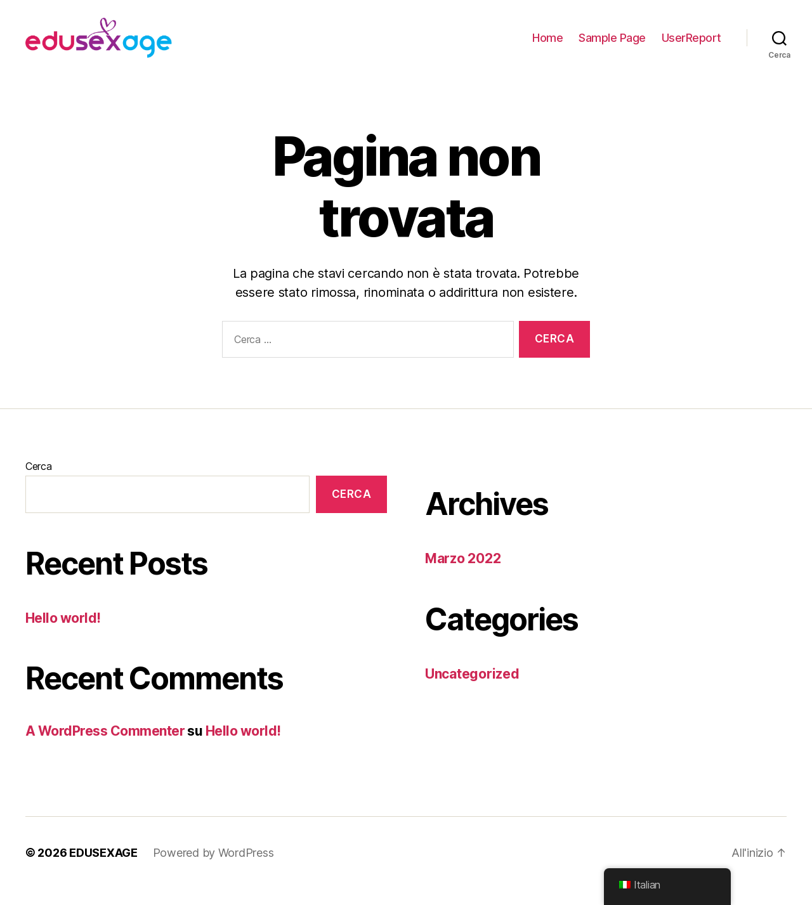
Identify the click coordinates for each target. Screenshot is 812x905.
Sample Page (612, 46)
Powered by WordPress (213, 869)
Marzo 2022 (463, 575)
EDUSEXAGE (103, 869)
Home (547, 46)
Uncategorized (472, 690)
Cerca (38, 483)
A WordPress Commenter (105, 748)
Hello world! (63, 635)
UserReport (691, 46)
